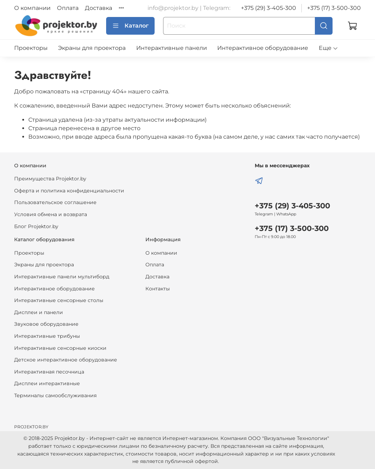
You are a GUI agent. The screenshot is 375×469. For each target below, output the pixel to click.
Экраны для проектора (92, 48)
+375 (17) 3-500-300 (334, 8)
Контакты (157, 288)
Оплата (68, 8)
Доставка (98, 8)
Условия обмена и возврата (50, 214)
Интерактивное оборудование (262, 48)
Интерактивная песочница (49, 372)
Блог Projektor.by (36, 226)
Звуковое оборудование (46, 324)
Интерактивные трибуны (47, 336)
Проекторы (31, 48)
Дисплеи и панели (38, 312)
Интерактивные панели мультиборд (61, 276)
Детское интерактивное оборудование (65, 360)
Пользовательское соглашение (55, 202)
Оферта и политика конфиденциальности (69, 190)
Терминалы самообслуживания (55, 395)
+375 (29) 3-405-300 (268, 8)
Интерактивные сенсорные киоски (60, 348)
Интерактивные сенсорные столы (58, 300)
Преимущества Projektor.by (50, 178)
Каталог (130, 25)
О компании (32, 8)
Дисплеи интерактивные (47, 383)
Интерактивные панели (171, 48)
